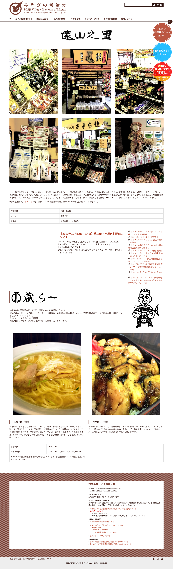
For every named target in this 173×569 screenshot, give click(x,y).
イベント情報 (74, 19)
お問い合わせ (126, 19)
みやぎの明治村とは (23, 19)
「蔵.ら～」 (28, 202)
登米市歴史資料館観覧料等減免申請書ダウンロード (110, 544)
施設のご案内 (42, 19)
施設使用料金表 (15, 559)
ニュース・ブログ (92, 19)
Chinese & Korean (100, 530)
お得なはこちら (162, 32)
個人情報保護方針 (29, 559)
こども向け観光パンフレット (104, 532)
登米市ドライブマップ (100, 536)
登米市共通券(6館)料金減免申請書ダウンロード (109, 542)
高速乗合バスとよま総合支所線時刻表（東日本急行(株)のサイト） (114, 509)
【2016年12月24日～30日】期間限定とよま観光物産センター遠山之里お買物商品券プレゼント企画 (145, 280)
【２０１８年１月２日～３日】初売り (146, 251)
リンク (48, 559)
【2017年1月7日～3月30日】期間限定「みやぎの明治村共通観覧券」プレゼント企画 (145, 267)
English (96, 528)
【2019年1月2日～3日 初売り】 (144, 237)
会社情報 (41, 559)
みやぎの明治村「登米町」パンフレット (106, 525)
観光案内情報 (59, 19)
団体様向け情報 (110, 19)
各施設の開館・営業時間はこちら (102, 522)
